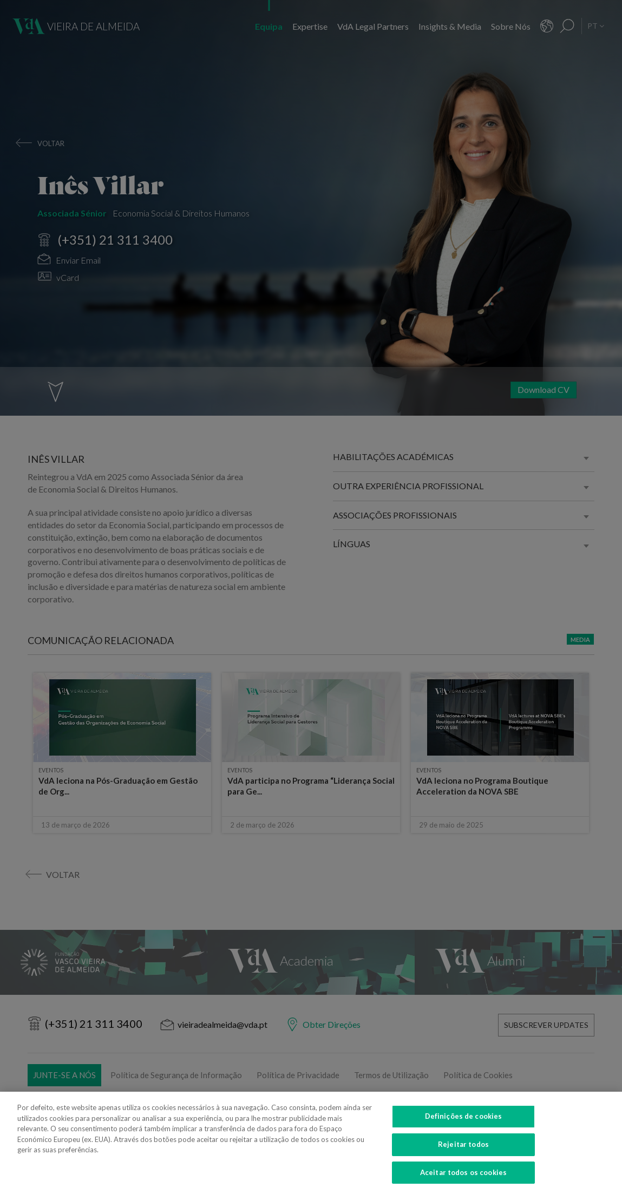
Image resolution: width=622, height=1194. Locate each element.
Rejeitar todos (463, 1151)
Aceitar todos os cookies (463, 1180)
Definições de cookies (463, 1124)
